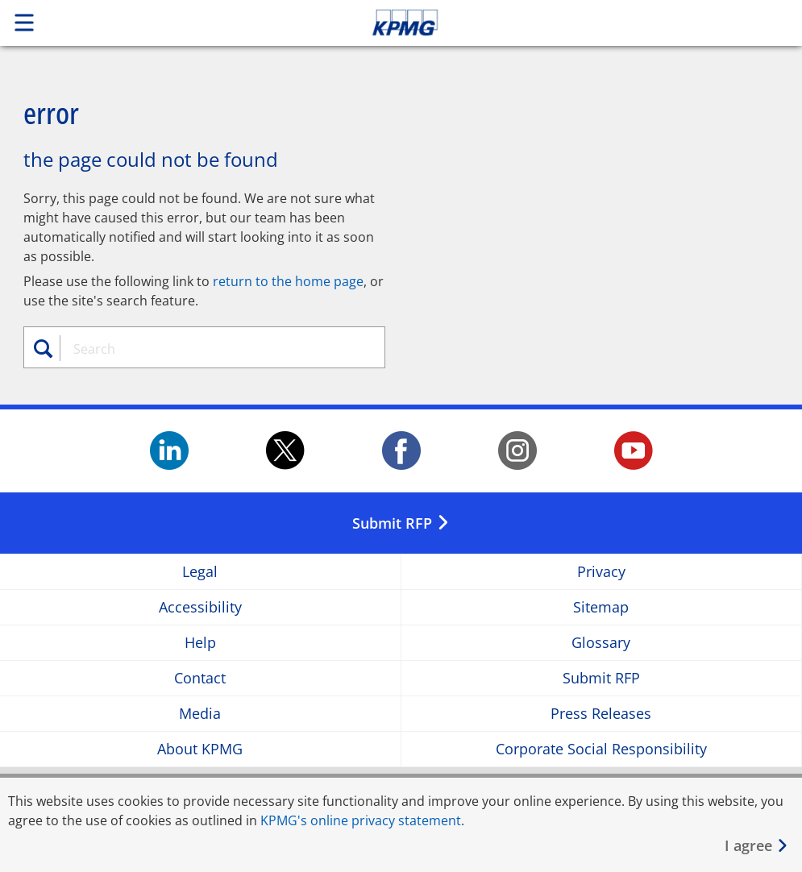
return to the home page (288, 281)
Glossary (600, 642)
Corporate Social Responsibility (601, 749)
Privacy (601, 572)
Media (200, 713)
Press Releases (601, 713)
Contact (200, 678)
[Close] (757, 846)
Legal (200, 572)
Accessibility (200, 607)
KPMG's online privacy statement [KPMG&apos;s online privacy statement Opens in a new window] (360, 820)
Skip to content (563, 22)
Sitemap (601, 607)
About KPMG (200, 749)
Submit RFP (601, 678)
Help (200, 642)
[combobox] (213, 348)
